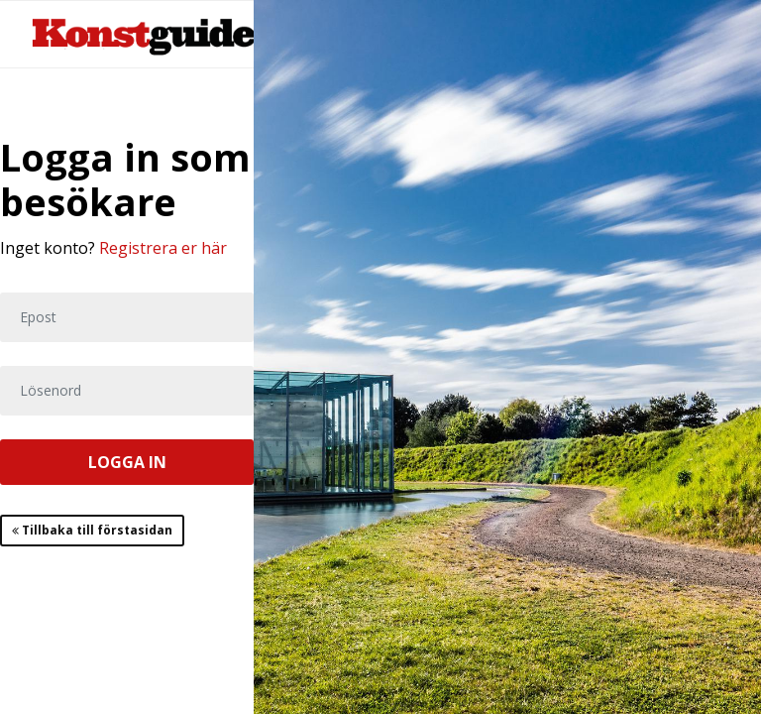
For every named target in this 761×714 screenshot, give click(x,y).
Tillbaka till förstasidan (92, 530)
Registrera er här (163, 248)
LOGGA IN (127, 462)
